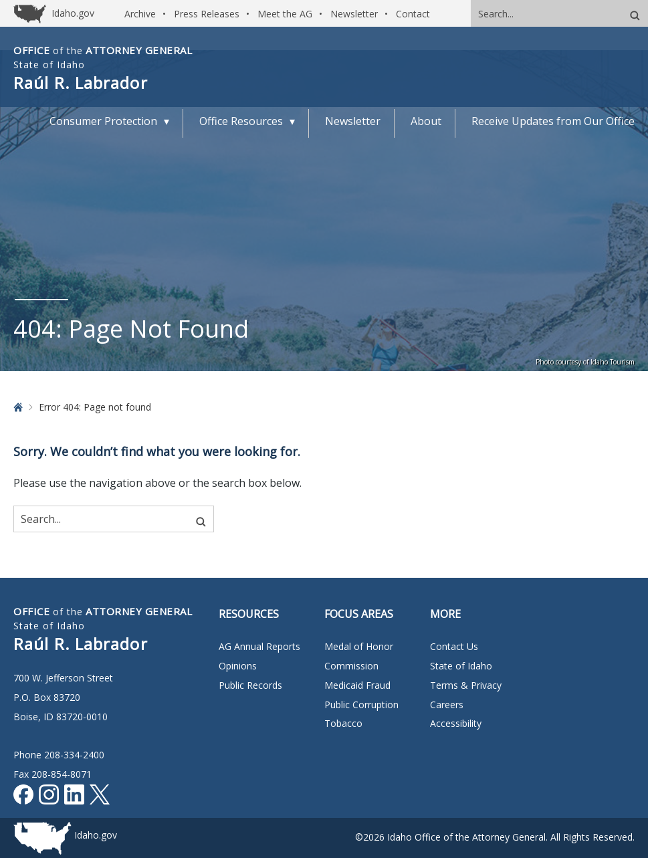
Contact (413, 13)
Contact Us (454, 646)
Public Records (250, 685)
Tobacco (343, 723)
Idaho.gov (95, 835)
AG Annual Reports (259, 646)
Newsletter (354, 13)
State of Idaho (461, 665)
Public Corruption (361, 704)
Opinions (238, 665)
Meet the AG (284, 13)
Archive (140, 13)
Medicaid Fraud (357, 685)
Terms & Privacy (466, 685)
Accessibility (455, 723)
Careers (446, 704)
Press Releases (206, 13)
